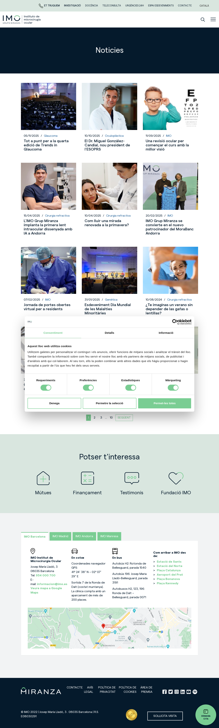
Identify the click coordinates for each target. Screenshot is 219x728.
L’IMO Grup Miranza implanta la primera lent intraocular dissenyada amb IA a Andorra (48, 227)
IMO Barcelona (34, 536)
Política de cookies (127, 689)
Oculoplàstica (114, 135)
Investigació (72, 5)
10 (111, 417)
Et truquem (49, 5)
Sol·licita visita (165, 715)
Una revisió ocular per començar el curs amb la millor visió (167, 145)
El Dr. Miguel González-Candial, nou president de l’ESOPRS (107, 145)
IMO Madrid (60, 536)
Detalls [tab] (109, 332)
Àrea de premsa (146, 689)
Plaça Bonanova (168, 579)
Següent (124, 417)
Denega (54, 403)
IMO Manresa (109, 536)
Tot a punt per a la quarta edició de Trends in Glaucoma (46, 145)
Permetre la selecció (109, 403)
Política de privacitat (107, 689)
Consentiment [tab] (52, 332)
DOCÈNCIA (92, 5)
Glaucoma (50, 135)
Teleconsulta (112, 5)
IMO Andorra (84, 536)
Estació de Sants (169, 561)
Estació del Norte (169, 566)
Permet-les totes (165, 403)
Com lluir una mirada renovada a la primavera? (107, 223)
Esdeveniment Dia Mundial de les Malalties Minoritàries (108, 309)
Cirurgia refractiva (57, 215)
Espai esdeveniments (161, 5)
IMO (169, 135)
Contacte (185, 5)
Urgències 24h (134, 5)
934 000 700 (45, 575)
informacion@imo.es (52, 584)
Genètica (111, 299)
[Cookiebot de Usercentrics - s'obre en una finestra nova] (175, 322)
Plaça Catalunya (169, 570)
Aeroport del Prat (170, 574)
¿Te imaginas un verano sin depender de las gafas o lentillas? (169, 309)
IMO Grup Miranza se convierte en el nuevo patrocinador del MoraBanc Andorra (170, 227)
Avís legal (88, 689)
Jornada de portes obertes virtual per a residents (47, 307)
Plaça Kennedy (167, 583)
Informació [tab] (166, 332)
